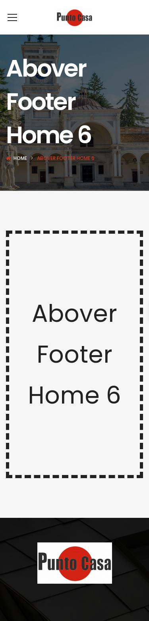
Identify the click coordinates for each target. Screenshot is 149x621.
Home (20, 170)
